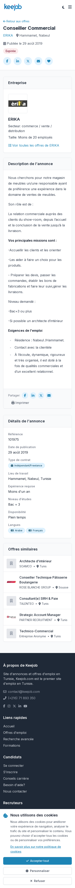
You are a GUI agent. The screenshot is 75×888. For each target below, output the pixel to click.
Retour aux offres (16, 21)
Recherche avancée (18, 739)
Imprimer (20, 403)
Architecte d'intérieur (35, 561)
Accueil (8, 726)
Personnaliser (37, 871)
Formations (11, 745)
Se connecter (13, 766)
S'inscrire (10, 772)
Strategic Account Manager (40, 615)
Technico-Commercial (36, 631)
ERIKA (8, 35)
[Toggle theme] (63, 7)
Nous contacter (15, 791)
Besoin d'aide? (14, 785)
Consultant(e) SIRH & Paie (38, 598)
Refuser (37, 881)
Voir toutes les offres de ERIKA (33, 145)
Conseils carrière (16, 778)
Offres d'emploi (14, 733)
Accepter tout (37, 860)
